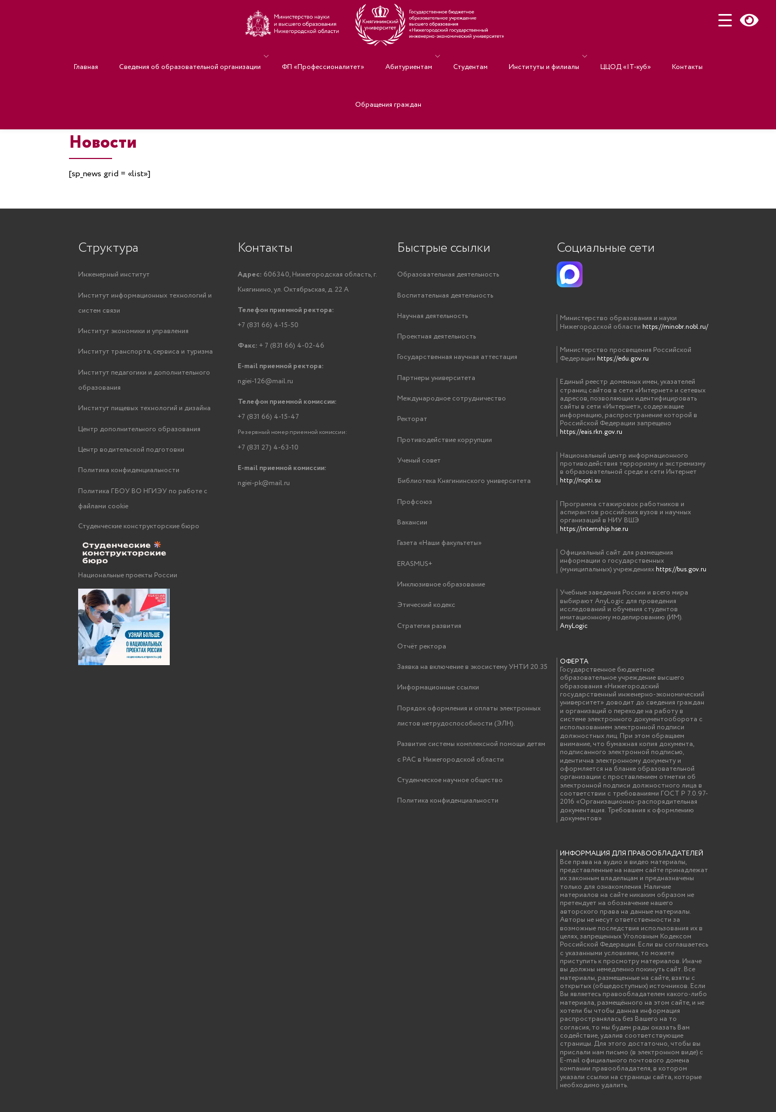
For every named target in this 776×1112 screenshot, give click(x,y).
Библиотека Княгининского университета (464, 485)
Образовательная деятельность (448, 275)
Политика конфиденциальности (128, 474)
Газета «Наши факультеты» (439, 548)
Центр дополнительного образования (139, 432)
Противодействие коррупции (444, 443)
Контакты (657, 56)
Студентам (468, 56)
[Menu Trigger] (725, 20)
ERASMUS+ (414, 569)
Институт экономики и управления (133, 332)
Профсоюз (414, 506)
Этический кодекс (426, 611)
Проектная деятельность (436, 338)
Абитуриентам (411, 56)
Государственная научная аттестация (457, 359)
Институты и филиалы (530, 56)
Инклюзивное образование (441, 590)
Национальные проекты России (127, 580)
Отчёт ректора (421, 653)
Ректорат (412, 422)
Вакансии (412, 527)
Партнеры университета (436, 380)
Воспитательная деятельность (445, 296)
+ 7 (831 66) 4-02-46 (281, 348)
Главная (115, 56)
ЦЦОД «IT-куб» (606, 56)
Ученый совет (419, 464)
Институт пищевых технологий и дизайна (144, 411)
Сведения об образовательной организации (209, 56)
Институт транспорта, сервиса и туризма (145, 353)
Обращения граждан (388, 72)
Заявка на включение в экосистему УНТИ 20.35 (472, 674)
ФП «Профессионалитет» (336, 56)
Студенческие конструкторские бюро (138, 531)
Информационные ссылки (438, 695)
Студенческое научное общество (450, 789)
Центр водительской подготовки (131, 453)
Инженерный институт (114, 275)
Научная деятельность (432, 317)
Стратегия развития (429, 632)
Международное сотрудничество (451, 401)
